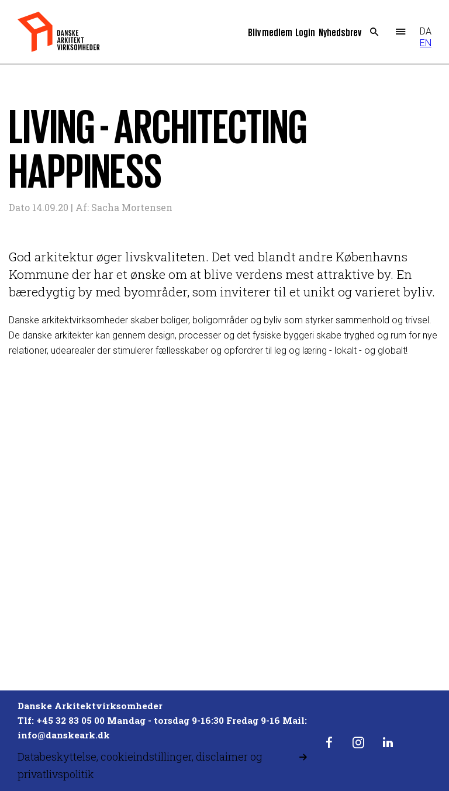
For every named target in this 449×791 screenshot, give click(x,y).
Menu (401, 32)
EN (425, 43)
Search (374, 32)
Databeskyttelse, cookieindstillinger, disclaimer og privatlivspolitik (140, 765)
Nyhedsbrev (340, 31)
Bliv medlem (270, 31)
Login (305, 31)
